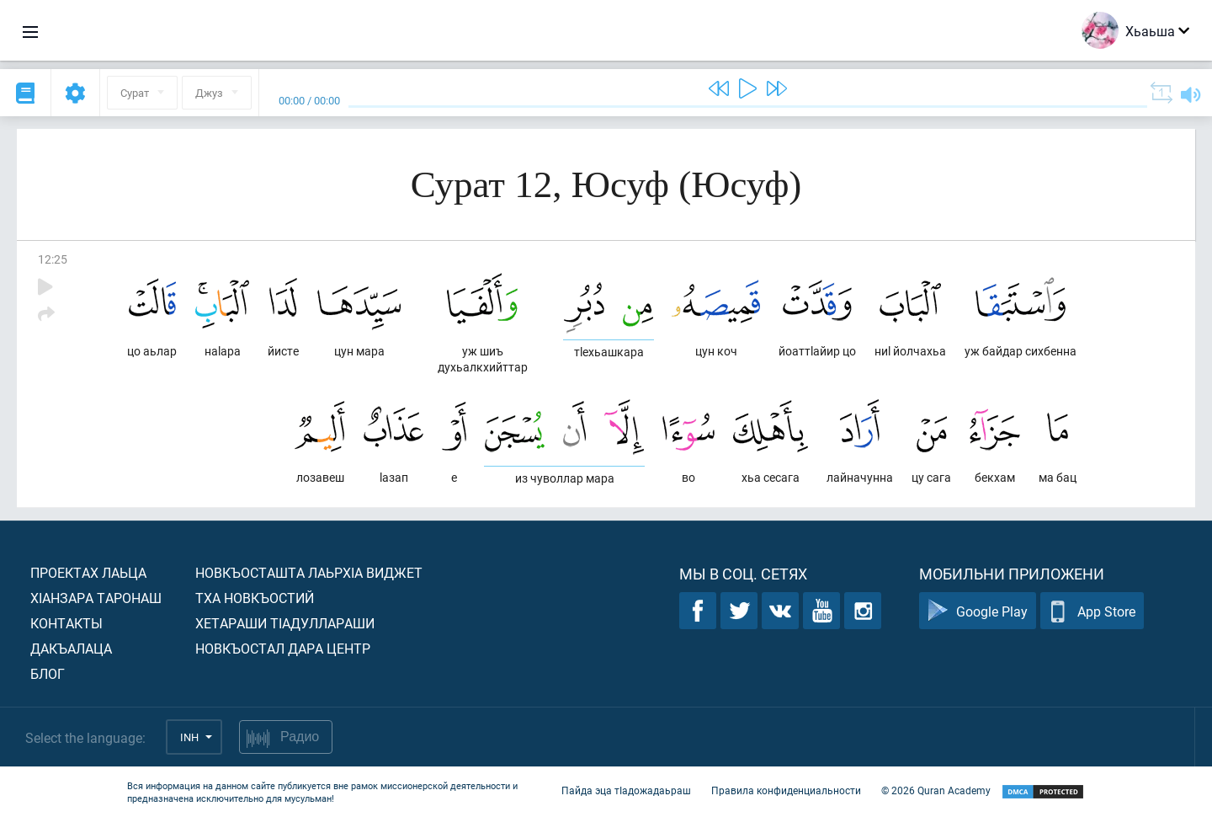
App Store (1092, 611)
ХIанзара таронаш (96, 597)
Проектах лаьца (88, 572)
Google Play (978, 611)
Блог (47, 673)
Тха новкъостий (254, 597)
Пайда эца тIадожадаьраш (626, 790)
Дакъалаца (71, 648)
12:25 (52, 259)
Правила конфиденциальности (786, 790)
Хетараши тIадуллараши (285, 623)
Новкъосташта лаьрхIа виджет (309, 572)
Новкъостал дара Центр (282, 648)
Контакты (66, 623)
